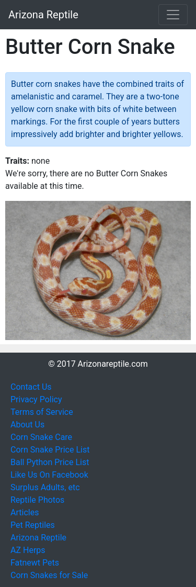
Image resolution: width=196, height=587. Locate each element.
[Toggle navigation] (173, 14)
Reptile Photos (37, 500)
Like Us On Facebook (49, 475)
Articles (24, 512)
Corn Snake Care (41, 437)
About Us (27, 425)
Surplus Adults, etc (45, 487)
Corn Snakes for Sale (49, 575)
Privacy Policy (36, 399)
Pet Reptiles (32, 525)
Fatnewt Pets (34, 563)
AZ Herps (27, 550)
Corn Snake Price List (49, 450)
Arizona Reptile (43, 14)
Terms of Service (41, 412)
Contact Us (31, 387)
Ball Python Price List (49, 462)
